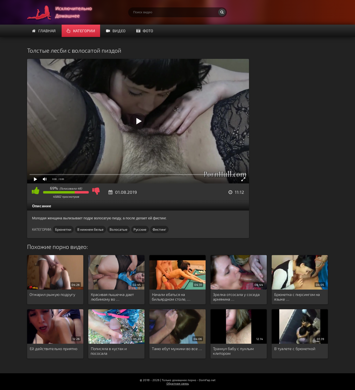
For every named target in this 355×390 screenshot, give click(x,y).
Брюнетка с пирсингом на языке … (297, 296)
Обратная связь (177, 383)
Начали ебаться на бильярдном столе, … (171, 296)
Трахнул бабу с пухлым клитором (233, 351)
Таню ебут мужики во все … (177, 348)
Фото (144, 30)
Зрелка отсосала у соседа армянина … (236, 296)
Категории (81, 30)
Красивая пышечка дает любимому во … (112, 296)
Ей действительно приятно (53, 348)
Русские (140, 229)
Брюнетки (63, 229)
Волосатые (118, 229)
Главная (44, 30)
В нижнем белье (90, 229)
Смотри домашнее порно (64, 12)
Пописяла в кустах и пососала (109, 351)
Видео (115, 30)
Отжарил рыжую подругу (52, 294)
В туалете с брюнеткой (294, 348)
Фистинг (159, 229)
